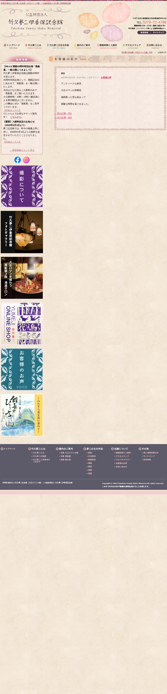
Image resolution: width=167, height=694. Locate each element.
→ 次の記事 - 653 (63, 117)
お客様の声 (106, 77)
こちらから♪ (16, 117)
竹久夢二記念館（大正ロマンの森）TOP (137, 52)
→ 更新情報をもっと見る (22, 150)
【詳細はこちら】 (12, 110)
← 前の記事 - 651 (63, 113)
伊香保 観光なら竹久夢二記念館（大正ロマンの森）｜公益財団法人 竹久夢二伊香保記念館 (36, 3)
